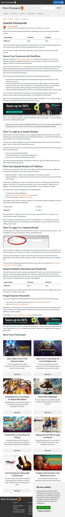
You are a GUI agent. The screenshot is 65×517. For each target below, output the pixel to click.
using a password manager (24, 59)
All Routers (31, 510)
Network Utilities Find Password (40, 302)
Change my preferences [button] (44, 511)
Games (30, 514)
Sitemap (30, 502)
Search (59, 8)
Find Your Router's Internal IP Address (22, 195)
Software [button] (22, 13)
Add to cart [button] (58, 2)
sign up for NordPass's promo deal (22, 315)
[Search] (45, 8)
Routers (11, 19)
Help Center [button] (31, 13)
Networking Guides (19, 512)
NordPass (21, 66)
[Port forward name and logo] (8, 2)
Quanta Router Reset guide (20, 304)
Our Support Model (19, 510)
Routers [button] (6, 13)
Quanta (17, 19)
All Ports (31, 512)
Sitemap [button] (40, 13)
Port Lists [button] (14, 13)
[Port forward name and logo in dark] (13, 8)
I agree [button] (40, 507)
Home (5, 19)
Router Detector (27, 197)
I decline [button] (47, 507)
